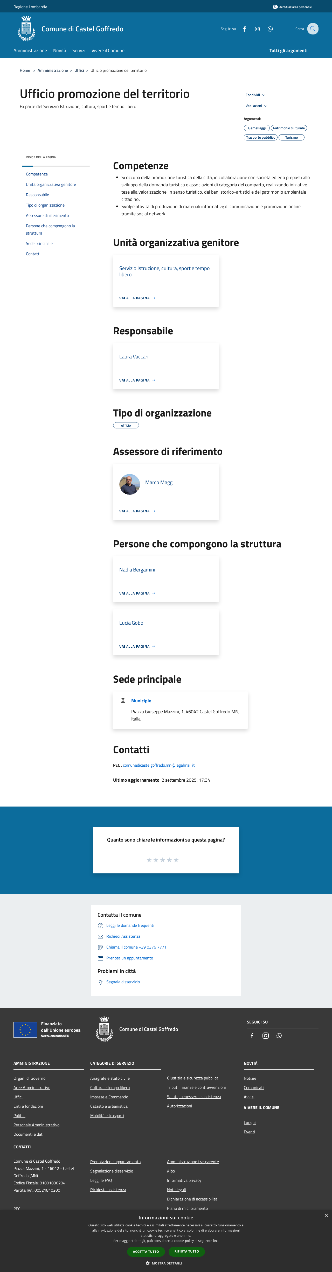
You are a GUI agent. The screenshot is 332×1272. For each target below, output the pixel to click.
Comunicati (254, 1087)
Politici (19, 1115)
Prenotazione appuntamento (115, 1161)
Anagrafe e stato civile (110, 1078)
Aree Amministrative (31, 1087)
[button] (166, 1263)
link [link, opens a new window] (216, 1241)
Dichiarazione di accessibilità (192, 1199)
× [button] (326, 1216)
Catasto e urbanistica (109, 1106)
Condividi (256, 95)
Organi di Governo (29, 1078)
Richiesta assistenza (108, 1189)
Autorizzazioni (179, 1106)
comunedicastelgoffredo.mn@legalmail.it (159, 765)
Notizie (250, 1078)
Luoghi (250, 1122)
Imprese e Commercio (109, 1097)
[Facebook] (240, 28)
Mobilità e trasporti (107, 1115)
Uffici (79, 70)
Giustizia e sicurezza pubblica (192, 1078)
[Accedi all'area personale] (292, 7)
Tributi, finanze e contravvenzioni (196, 1087)
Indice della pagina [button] (41, 157)
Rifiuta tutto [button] (187, 1251)
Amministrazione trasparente (193, 1161)
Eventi (249, 1132)
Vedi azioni (257, 106)
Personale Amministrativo (36, 1125)
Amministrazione (53, 70)
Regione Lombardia (30, 7)
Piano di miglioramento (187, 1208)
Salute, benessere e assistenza (194, 1096)
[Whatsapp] (266, 28)
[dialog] (166, 1241)
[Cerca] (312, 29)
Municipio (141, 700)
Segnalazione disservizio (111, 1171)
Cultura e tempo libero (110, 1087)
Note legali (176, 1189)
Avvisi (249, 1097)
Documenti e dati (28, 1134)
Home (25, 70)
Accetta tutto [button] (146, 1251)
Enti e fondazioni (28, 1106)
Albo (171, 1171)
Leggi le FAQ (101, 1180)
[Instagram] (253, 28)
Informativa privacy (184, 1180)
